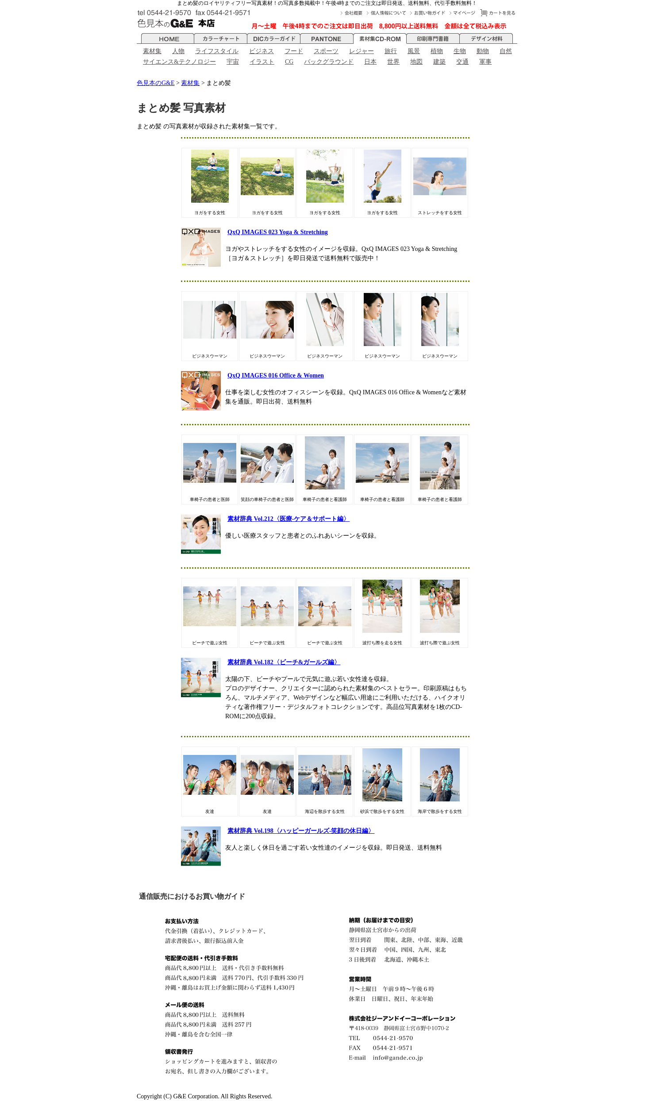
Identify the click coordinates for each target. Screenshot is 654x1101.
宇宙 (233, 61)
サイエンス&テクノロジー (179, 61)
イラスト (262, 61)
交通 (462, 61)
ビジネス (261, 51)
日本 (370, 61)
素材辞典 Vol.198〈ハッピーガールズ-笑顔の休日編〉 (300, 831)
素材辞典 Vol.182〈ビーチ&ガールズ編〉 (283, 662)
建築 (439, 61)
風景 (414, 51)
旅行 (391, 51)
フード (294, 51)
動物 (483, 51)
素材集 (152, 51)
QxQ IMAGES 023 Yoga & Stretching (277, 232)
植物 (437, 51)
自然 (506, 51)
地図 (416, 61)
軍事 (485, 61)
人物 (178, 51)
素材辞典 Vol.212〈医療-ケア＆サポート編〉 (288, 519)
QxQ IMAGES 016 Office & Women (275, 375)
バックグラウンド (329, 61)
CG (289, 61)
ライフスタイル (217, 51)
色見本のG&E (156, 83)
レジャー (361, 51)
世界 (393, 61)
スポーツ (326, 51)
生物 (460, 51)
